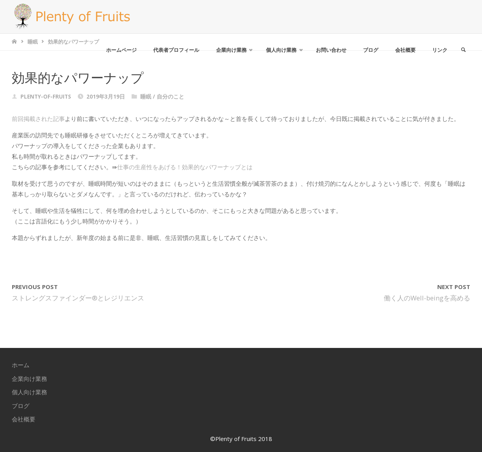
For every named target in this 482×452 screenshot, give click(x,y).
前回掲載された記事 (38, 119)
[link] (463, 50)
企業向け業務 (29, 378)
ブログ (20, 406)
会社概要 (23, 419)
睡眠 (32, 41)
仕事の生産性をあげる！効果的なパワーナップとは (185, 167)
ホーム (20, 365)
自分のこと (170, 96)
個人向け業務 (29, 392)
